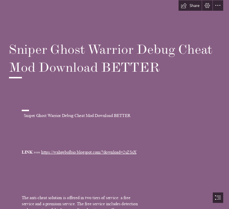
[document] (114, 104)
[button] (190, 5)
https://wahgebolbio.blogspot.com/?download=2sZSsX (89, 152)
